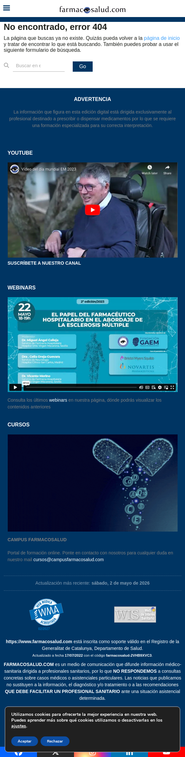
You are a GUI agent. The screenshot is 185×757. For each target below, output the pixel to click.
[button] (6, 8)
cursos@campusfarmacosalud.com (68, 559)
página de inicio (162, 38)
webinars (58, 400)
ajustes (18, 726)
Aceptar (25, 741)
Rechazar (55, 741)
